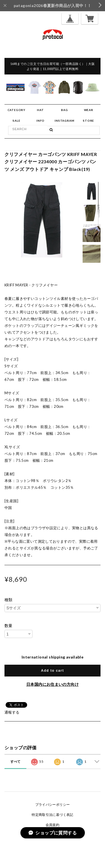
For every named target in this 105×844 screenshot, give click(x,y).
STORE (88, 120)
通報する (12, 712)
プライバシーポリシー (52, 804)
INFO (40, 120)
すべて (15, 761)
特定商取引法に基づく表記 (52, 815)
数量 (8, 626)
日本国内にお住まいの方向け (52, 684)
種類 (8, 600)
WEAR (88, 110)
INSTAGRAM (64, 120)
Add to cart (52, 671)
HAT (40, 110)
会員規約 (53, 825)
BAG (64, 110)
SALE (16, 120)
